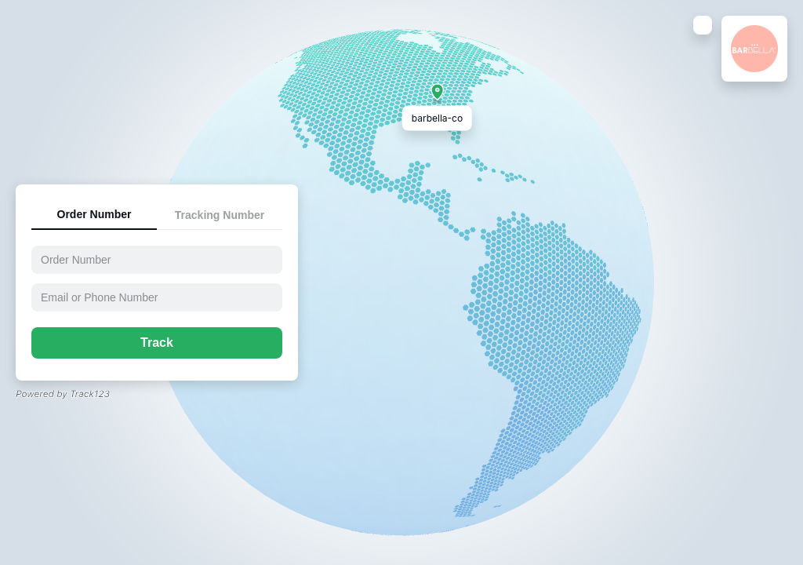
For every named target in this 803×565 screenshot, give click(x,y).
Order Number (94, 214)
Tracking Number (219, 215)
